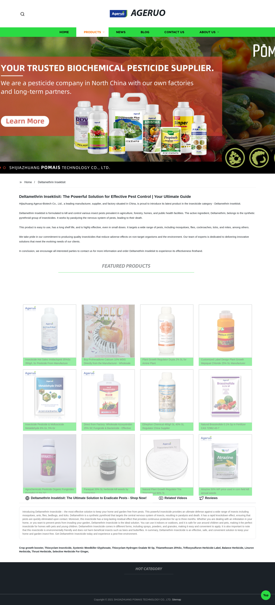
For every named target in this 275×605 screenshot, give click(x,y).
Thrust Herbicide (41, 551)
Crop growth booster (31, 547)
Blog (145, 32)
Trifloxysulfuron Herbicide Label (202, 547)
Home (64, 32)
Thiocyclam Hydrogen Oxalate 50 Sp (133, 547)
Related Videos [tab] (173, 498)
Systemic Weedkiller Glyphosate (92, 547)
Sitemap (176, 599)
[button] (22, 14)
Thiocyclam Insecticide (58, 547)
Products (92, 32)
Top (266, 595)
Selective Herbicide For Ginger (70, 551)
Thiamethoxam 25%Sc (169, 547)
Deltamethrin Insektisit (51, 182)
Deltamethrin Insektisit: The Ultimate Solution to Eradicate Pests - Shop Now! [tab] (86, 498)
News (121, 32)
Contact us (174, 32)
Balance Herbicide (232, 547)
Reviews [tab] (208, 498)
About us (207, 32)
